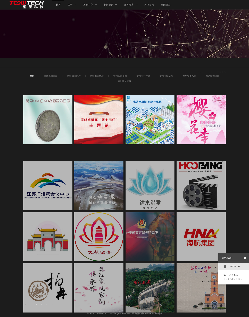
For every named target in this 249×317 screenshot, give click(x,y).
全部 (31, 77)
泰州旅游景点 (50, 77)
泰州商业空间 (166, 77)
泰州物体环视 (124, 82)
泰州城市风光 (189, 77)
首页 (211, 63)
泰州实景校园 (119, 77)
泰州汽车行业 (143, 77)
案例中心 (221, 63)
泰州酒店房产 (73, 77)
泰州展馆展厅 (96, 77)
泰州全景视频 (212, 77)
